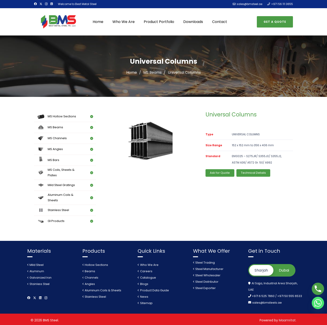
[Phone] (318, 289)
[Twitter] (41, 4)
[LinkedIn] (51, 4)
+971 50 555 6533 (289, 296)
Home (131, 72)
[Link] (58, 22)
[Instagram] (46, 4)
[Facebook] (35, 4)
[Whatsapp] (318, 303)
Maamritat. (287, 320)
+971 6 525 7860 (263, 296)
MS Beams (152, 72)
